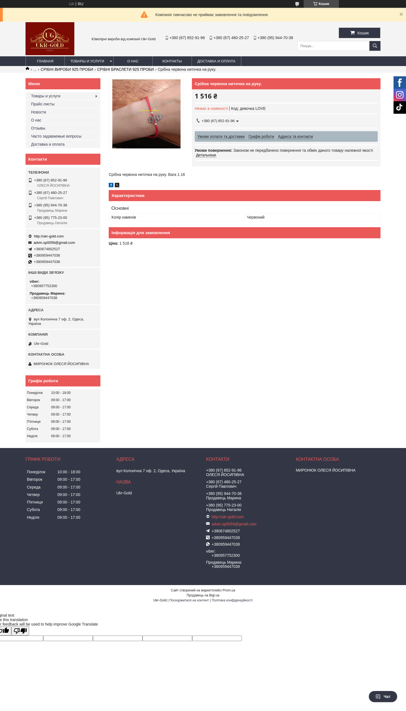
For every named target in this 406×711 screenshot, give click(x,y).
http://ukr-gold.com (49, 236)
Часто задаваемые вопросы (56, 136)
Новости (38, 112)
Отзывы (38, 128)
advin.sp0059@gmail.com (54, 243)
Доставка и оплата (216, 61)
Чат (382, 696)
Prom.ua (229, 590)
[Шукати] (374, 46)
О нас (133, 61)
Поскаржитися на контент (189, 600)
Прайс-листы (43, 104)
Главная (45, 61)
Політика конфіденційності (232, 600)
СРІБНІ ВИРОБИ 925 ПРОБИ (67, 69)
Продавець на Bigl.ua (203, 595)
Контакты (172, 61)
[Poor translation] (20, 631)
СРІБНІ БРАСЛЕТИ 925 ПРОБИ (125, 69)
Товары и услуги (87, 61)
